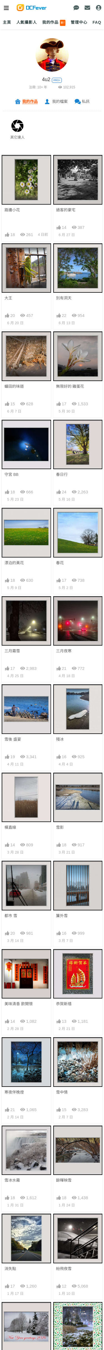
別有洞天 (64, 298)
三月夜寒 (64, 651)
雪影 (60, 827)
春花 (60, 563)
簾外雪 (62, 915)
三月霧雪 (12, 651)
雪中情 (62, 1092)
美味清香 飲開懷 (18, 1004)
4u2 (46, 79)
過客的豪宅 (65, 210)
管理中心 (79, 22)
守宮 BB (11, 474)
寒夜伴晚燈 (14, 1092)
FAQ (97, 22)
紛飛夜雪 (64, 1268)
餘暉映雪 (64, 1180)
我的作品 (54, 23)
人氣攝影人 (26, 22)
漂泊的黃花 (14, 563)
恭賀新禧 (64, 1004)
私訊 (86, 101)
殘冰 (60, 739)
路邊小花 (12, 210)
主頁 (7, 22)
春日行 (62, 474)
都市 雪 (10, 915)
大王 (8, 298)
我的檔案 (60, 101)
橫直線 (10, 827)
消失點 (10, 1268)
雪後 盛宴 (12, 739)
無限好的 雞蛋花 (70, 386)
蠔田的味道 (14, 386)
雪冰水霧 (12, 1180)
